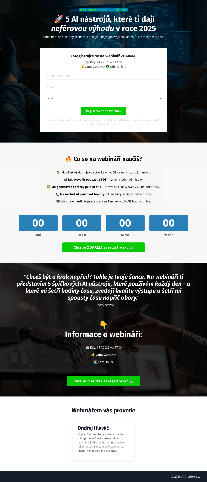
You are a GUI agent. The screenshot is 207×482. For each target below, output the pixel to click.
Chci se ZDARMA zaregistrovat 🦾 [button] (103, 247)
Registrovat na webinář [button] (103, 111)
